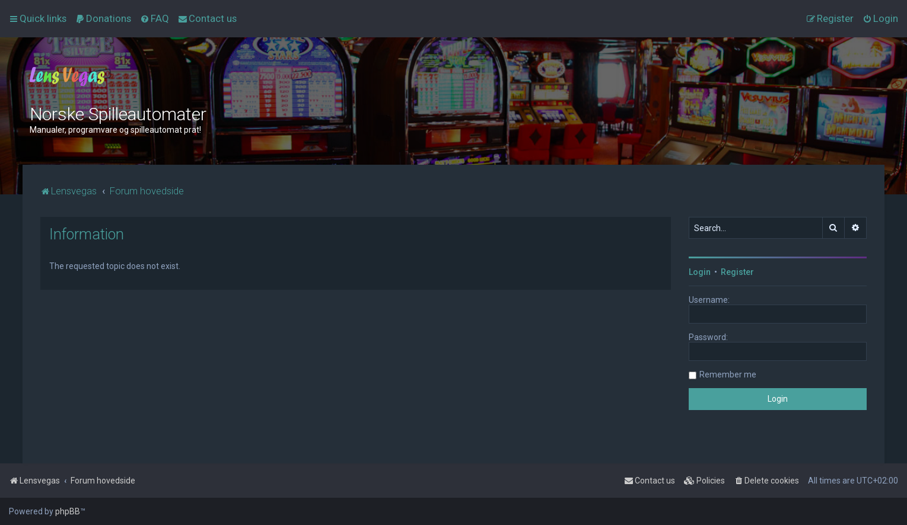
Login (700, 272)
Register (737, 272)
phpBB (67, 511)
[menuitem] (103, 18)
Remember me (727, 374)
